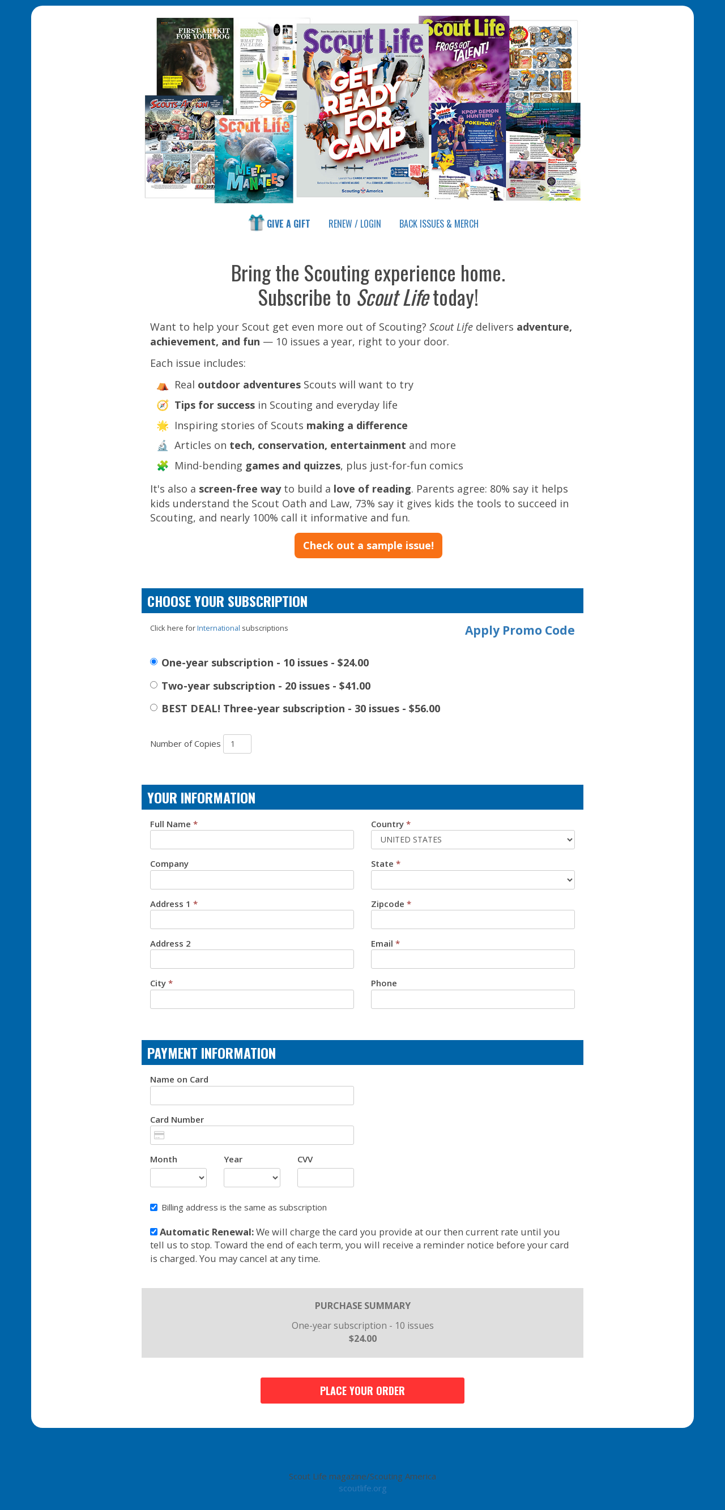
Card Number (177, 1119)
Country (391, 823)
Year (233, 1159)
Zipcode (391, 903)
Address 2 (170, 943)
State (385, 863)
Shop (439, 224)
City (161, 983)
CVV (305, 1159)
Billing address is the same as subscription (238, 1207)
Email (385, 943)
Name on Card (179, 1079)
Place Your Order (362, 1390)
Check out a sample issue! (368, 545)
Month (163, 1159)
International (218, 628)
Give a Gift (278, 223)
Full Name (174, 823)
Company (169, 863)
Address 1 (174, 903)
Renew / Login (355, 223)
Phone (384, 983)
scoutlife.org (363, 1488)
